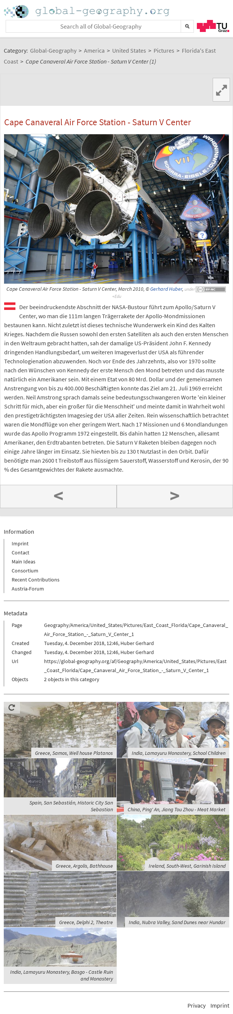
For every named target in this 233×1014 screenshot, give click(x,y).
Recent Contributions (35, 579)
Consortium (25, 570)
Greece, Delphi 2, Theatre (86, 922)
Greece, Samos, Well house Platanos (74, 753)
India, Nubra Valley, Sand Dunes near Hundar (177, 922)
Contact (20, 552)
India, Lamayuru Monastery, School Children (178, 753)
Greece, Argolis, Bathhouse (84, 865)
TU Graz (213, 26)
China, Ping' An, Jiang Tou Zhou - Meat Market (176, 809)
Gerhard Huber (166, 289)
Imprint (20, 543)
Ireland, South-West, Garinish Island (187, 865)
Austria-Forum (28, 588)
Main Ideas (23, 561)
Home (87, 11)
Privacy (196, 1005)
